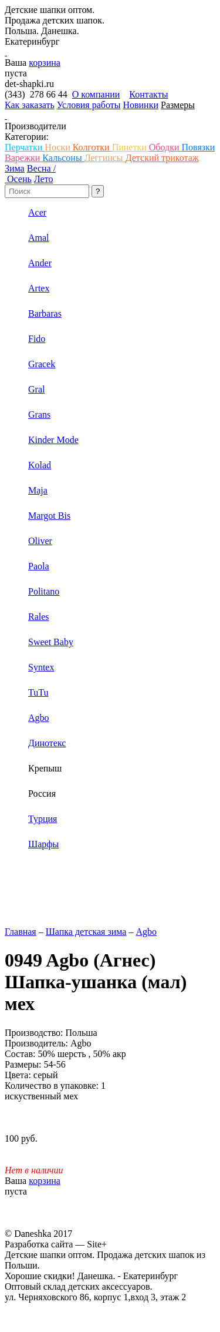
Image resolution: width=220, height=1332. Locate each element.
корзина (44, 63)
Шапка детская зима (86, 932)
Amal (38, 238)
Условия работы (89, 105)
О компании (96, 94)
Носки (58, 147)
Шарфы (43, 844)
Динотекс (47, 743)
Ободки (165, 147)
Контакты (148, 94)
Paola (38, 566)
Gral (36, 389)
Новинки (140, 105)
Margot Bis (49, 516)
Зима (15, 168)
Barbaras (45, 313)
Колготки (92, 147)
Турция (42, 819)
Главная (20, 932)
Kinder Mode (53, 440)
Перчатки (25, 147)
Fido (36, 339)
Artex (38, 288)
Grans (39, 415)
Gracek (41, 364)
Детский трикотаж (162, 158)
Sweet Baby (50, 642)
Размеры (178, 105)
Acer (37, 212)
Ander (40, 263)
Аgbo (38, 718)
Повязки (198, 147)
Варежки (23, 158)
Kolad (39, 465)
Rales (38, 617)
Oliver (40, 541)
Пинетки (130, 147)
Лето (43, 179)
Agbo (146, 932)
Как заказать (30, 105)
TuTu (38, 692)
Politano (43, 591)
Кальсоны (63, 158)
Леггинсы (105, 158)
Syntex (41, 667)
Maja (38, 490)
